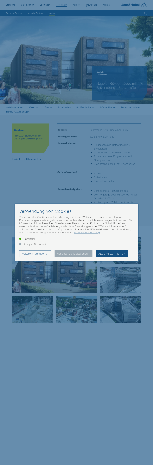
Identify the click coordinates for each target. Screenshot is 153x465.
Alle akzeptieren (111, 253)
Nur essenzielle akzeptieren (73, 253)
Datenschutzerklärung (87, 232)
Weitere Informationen (35, 253)
